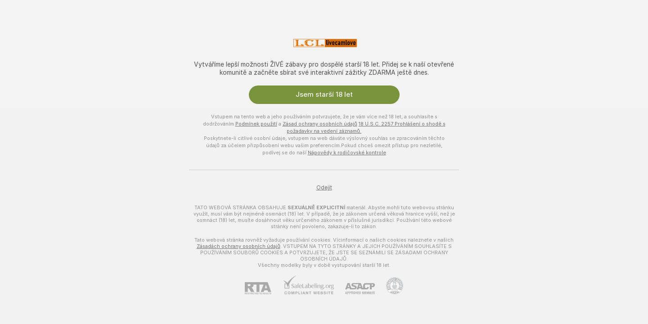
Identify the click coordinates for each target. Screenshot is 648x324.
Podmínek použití (256, 124)
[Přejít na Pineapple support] (389, 285)
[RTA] (264, 288)
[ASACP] (354, 288)
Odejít (324, 187)
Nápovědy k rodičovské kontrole (347, 152)
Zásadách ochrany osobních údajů (238, 246)
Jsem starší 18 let (324, 94)
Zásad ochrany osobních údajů (320, 124)
